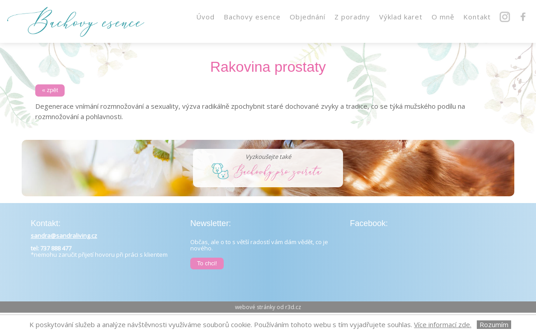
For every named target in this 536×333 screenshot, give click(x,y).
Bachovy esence (252, 16)
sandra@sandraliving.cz (64, 235)
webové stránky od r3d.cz (268, 307)
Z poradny (352, 16)
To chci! (207, 263)
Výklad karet (401, 16)
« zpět (50, 90)
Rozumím (494, 324)
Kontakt (477, 16)
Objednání (307, 16)
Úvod (205, 16)
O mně (443, 16)
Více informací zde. (442, 324)
